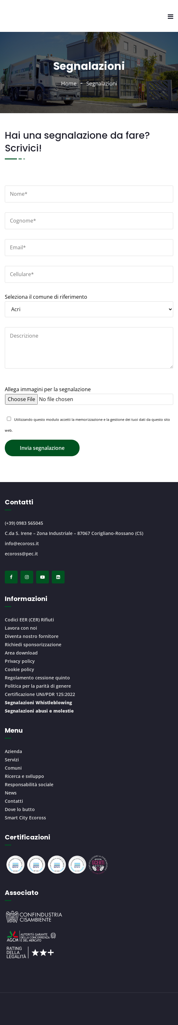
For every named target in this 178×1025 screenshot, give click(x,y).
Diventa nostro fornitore (31, 636)
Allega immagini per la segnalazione (89, 394)
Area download (21, 653)
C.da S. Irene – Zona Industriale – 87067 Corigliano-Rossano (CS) (74, 533)
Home (69, 83)
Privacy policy (20, 661)
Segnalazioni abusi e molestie (39, 711)
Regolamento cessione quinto (37, 678)
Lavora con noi (21, 628)
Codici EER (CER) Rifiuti (29, 620)
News (11, 793)
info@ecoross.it (22, 543)
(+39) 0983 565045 (24, 523)
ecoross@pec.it (21, 554)
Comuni (13, 768)
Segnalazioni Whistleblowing (38, 702)
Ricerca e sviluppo (24, 776)
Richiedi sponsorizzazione (33, 644)
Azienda (13, 751)
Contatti (14, 801)
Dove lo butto (20, 809)
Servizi (12, 760)
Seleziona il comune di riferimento (89, 303)
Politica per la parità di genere (38, 686)
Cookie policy (19, 669)
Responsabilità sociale (29, 784)
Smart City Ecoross (25, 818)
